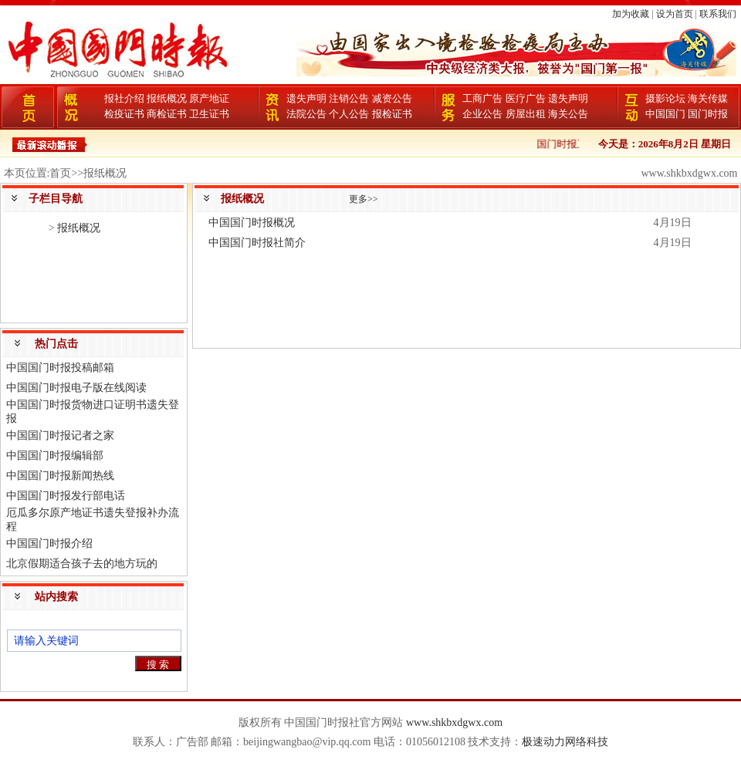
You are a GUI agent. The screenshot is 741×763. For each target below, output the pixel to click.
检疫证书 (124, 114)
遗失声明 (306, 98)
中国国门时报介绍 (49, 543)
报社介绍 (124, 98)
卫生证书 (209, 114)
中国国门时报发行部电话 (65, 495)
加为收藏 (630, 13)
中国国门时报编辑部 (54, 455)
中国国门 (665, 114)
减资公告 (392, 98)
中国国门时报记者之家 (60, 435)
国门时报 (708, 114)
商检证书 (167, 114)
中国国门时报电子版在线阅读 (76, 387)
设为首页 (674, 13)
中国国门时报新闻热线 (60, 475)
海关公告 (568, 114)
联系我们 (717, 13)
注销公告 (349, 98)
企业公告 (482, 114)
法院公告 (306, 114)
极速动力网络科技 (565, 742)
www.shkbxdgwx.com (454, 722)
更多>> (363, 199)
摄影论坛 (665, 98)
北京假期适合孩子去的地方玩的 (81, 563)
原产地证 (209, 98)
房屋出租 (526, 114)
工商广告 (482, 98)
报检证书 (392, 114)
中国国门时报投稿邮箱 (60, 367)
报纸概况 (167, 98)
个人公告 (349, 114)
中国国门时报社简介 (257, 242)
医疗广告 (526, 98)
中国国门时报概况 (251, 222)
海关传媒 (708, 98)
